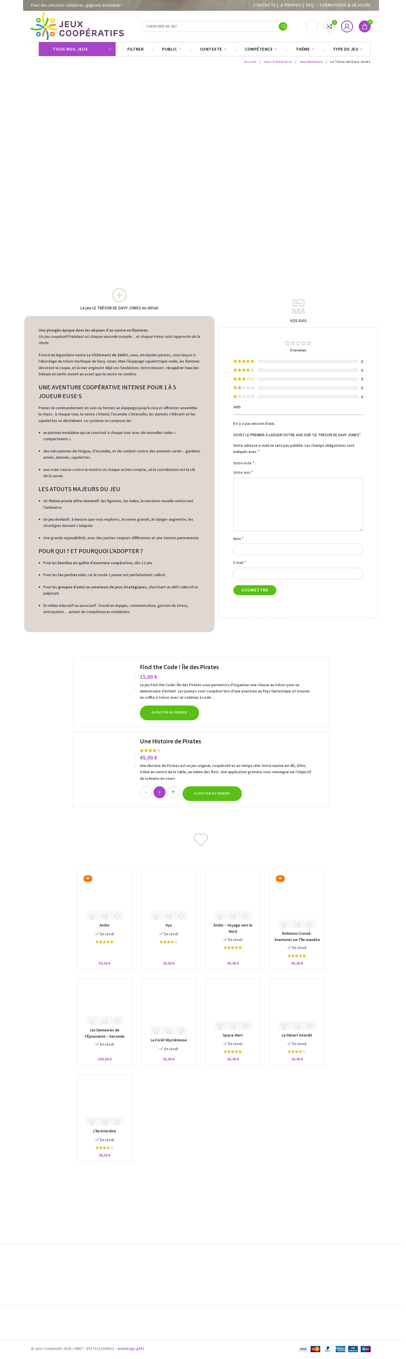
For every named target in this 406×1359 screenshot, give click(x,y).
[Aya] (168, 900)
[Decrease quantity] (146, 795)
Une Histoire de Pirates (170, 744)
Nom (238, 542)
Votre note (243, 466)
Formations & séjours (345, 5)
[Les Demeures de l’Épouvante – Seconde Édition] (101, 1010)
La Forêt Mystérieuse (168, 1048)
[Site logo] (78, 27)
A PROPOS (291, 5)
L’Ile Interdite (101, 1140)
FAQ (310, 5)
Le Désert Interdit (300, 1043)
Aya (168, 930)
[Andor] (101, 900)
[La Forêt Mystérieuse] (168, 1015)
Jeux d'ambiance (277, 64)
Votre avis (243, 475)
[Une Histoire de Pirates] (107, 772)
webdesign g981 (131, 1349)
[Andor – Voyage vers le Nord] (234, 900)
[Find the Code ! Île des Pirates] (107, 694)
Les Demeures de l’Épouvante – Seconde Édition (101, 1044)
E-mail (239, 565)
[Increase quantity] (173, 795)
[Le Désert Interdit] (300, 1012)
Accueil (249, 64)
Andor (101, 930)
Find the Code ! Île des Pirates (179, 670)
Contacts (264, 5)
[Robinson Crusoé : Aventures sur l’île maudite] (300, 904)
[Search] (215, 28)
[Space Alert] (234, 1012)
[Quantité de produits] (160, 795)
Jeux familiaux (311, 64)
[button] (169, 715)
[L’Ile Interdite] (101, 1111)
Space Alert (234, 1043)
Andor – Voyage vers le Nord (234, 930)
